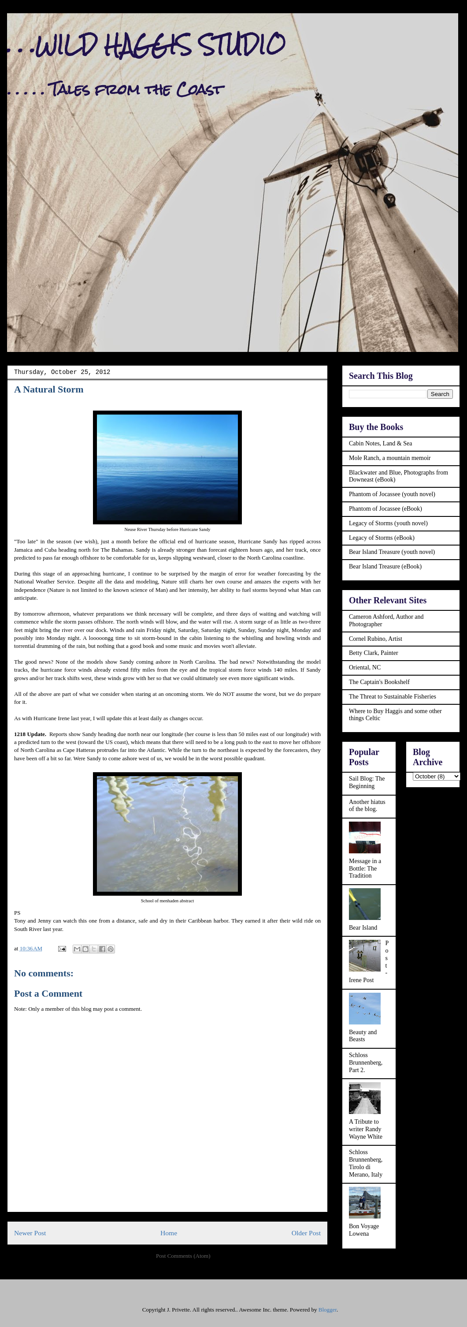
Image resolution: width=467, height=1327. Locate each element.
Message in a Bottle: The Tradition (365, 868)
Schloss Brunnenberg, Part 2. (365, 1062)
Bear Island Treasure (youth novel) (392, 552)
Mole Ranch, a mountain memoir (389, 458)
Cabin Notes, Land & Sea (380, 443)
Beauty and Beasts (363, 1036)
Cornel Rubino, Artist (375, 638)
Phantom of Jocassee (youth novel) (392, 494)
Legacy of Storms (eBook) (382, 538)
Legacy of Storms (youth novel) (388, 523)
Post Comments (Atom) (183, 1255)
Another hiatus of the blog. (367, 806)
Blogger (328, 1309)
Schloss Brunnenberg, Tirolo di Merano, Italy (365, 1163)
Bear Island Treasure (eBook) (385, 566)
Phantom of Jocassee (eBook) (385, 508)
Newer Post (30, 1233)
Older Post (306, 1233)
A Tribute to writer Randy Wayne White (365, 1129)
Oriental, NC (365, 667)
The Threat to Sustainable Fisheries (392, 696)
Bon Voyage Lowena (364, 1230)
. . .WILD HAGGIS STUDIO (146, 45)
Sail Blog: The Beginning (367, 782)
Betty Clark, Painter (373, 653)
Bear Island (363, 927)
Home (168, 1233)
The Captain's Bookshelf (379, 682)
